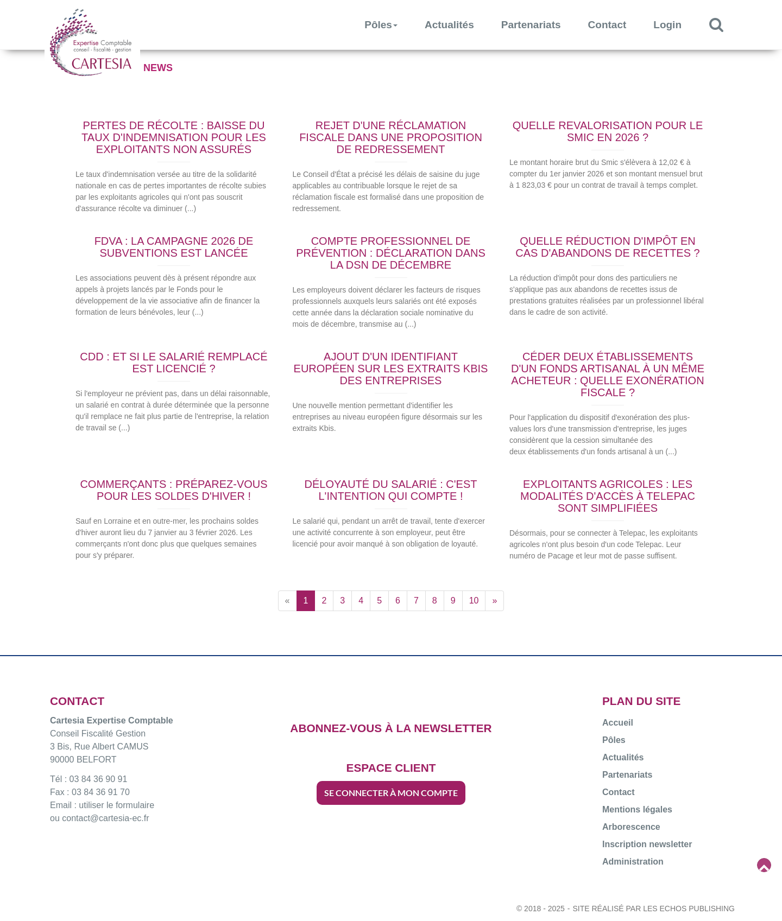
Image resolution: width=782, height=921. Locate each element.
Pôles (381, 24)
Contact (607, 24)
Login (667, 24)
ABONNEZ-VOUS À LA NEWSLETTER (390, 728)
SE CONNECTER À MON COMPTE (391, 792)
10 (474, 600)
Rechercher (723, 24)
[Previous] (287, 600)
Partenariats (531, 24)
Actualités (449, 24)
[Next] (494, 600)
